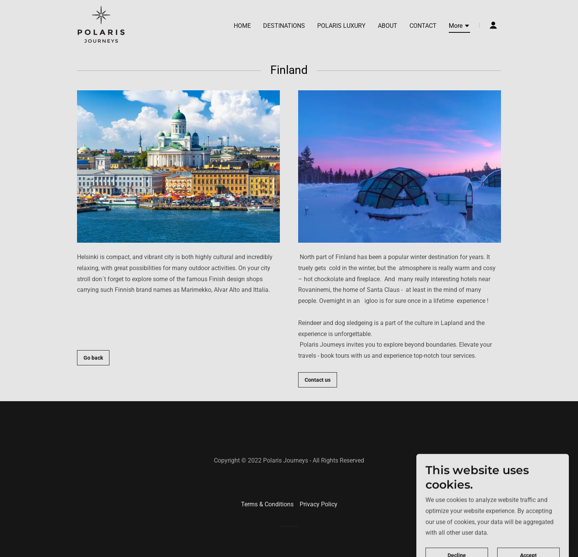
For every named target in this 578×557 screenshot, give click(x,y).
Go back (93, 358)
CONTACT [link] (423, 25)
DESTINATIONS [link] (284, 25)
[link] (102, 24)
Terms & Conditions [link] (267, 504)
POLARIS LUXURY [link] (341, 25)
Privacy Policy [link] (318, 504)
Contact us (318, 380)
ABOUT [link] (387, 25)
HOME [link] (242, 25)
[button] (459, 27)
